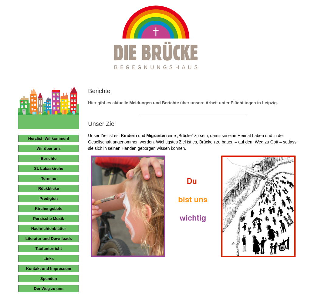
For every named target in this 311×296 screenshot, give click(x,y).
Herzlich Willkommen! (48, 138)
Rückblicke (48, 188)
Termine (48, 178)
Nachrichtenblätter (48, 228)
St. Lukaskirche (48, 168)
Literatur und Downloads (48, 238)
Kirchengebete (48, 208)
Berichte (48, 158)
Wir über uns (49, 148)
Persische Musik (48, 218)
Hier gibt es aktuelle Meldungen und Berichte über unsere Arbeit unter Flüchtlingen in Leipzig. (183, 102)
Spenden (48, 278)
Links (48, 258)
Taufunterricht (48, 248)
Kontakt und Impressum (48, 268)
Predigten (48, 198)
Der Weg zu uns (48, 288)
